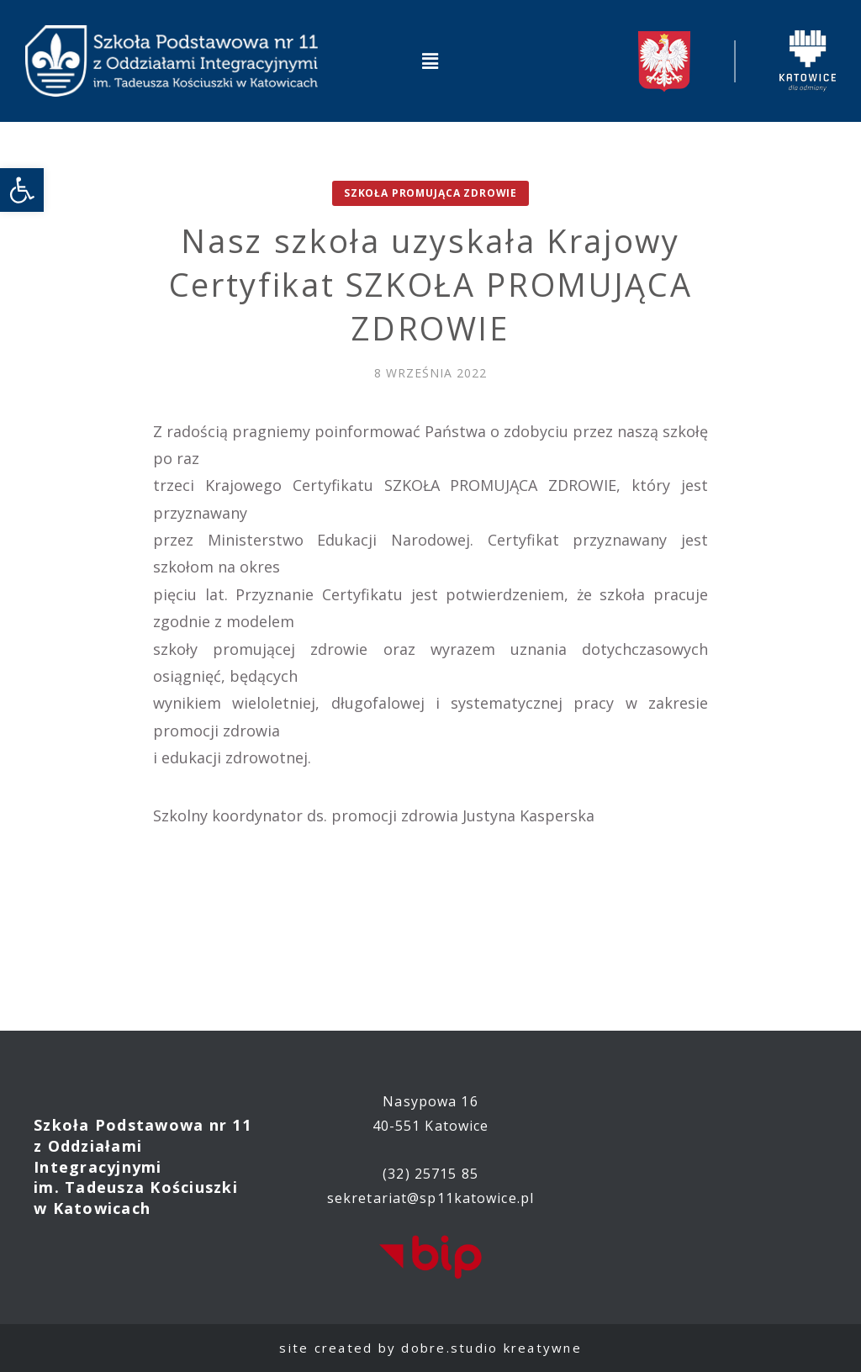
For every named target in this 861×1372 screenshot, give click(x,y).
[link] (22, 190)
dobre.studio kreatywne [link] (491, 1347)
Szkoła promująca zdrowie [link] (430, 193)
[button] (430, 61)
